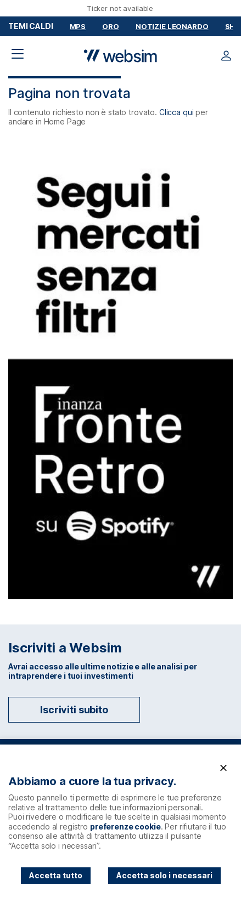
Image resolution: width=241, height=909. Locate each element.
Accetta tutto (55, 875)
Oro (110, 26)
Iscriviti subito (74, 709)
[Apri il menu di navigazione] (17, 53)
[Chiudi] (223, 768)
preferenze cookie (125, 826)
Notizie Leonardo (172, 26)
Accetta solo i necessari (164, 875)
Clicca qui (176, 112)
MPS (78, 26)
